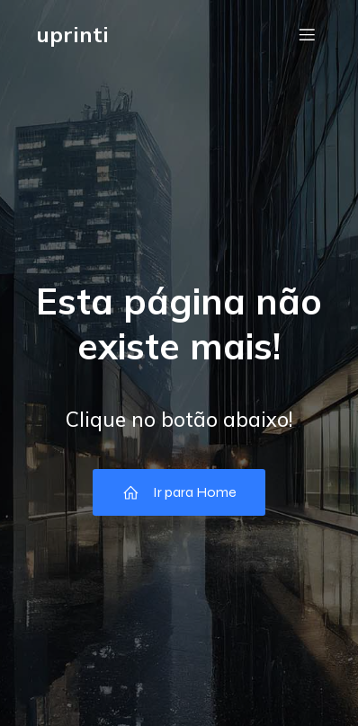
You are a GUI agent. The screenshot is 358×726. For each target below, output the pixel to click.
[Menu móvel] (306, 34)
